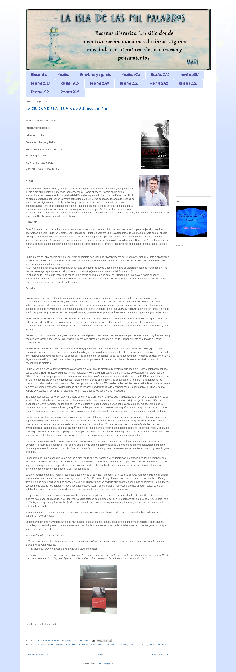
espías (93, 644)
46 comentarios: (81, 640)
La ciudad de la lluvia (112, 644)
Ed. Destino (84, 644)
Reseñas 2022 (158, 84)
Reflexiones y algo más (95, 75)
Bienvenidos (39, 75)
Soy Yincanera (154, 644)
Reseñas (63, 75)
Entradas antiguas (160, 654)
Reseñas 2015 (131, 75)
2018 (37, 644)
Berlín (68, 644)
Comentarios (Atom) (104, 663)
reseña (144, 644)
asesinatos (60, 644)
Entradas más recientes (38, 654)
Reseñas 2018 (40, 84)
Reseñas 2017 (189, 75)
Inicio (100, 654)
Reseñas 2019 (70, 84)
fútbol (99, 644)
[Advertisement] (193, 148)
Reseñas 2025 (70, 92)
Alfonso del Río (47, 644)
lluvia (125, 644)
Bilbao (74, 644)
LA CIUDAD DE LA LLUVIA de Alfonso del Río (66, 108)
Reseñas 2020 (99, 84)
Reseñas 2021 (129, 84)
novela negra (134, 644)
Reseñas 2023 (188, 84)
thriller (165, 644)
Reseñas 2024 (40, 92)
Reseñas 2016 (160, 75)
